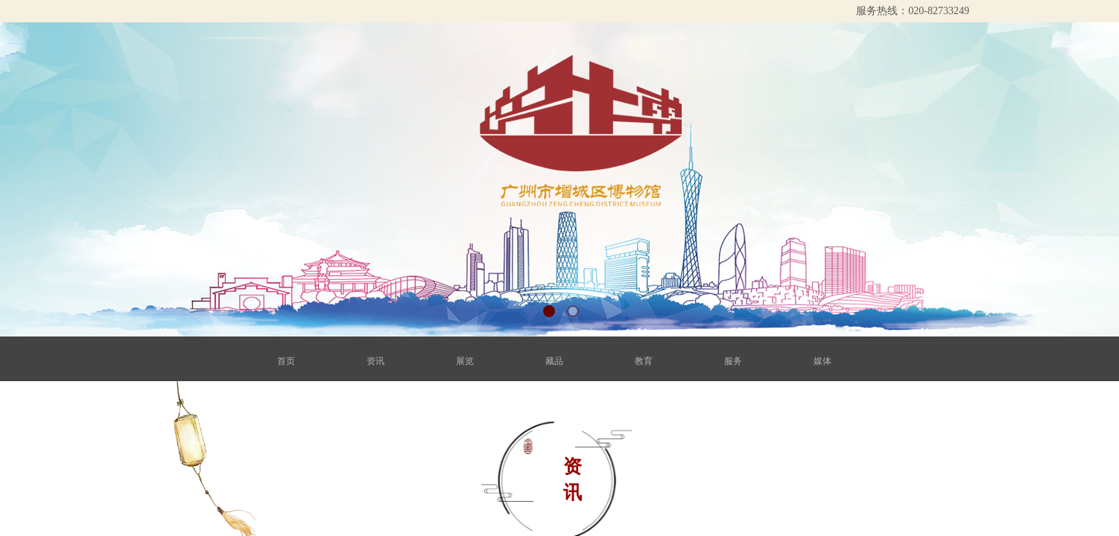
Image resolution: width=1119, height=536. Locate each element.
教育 (638, 361)
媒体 (808, 361)
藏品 (554, 361)
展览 (470, 361)
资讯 (386, 361)
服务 (723, 361)
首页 (302, 361)
